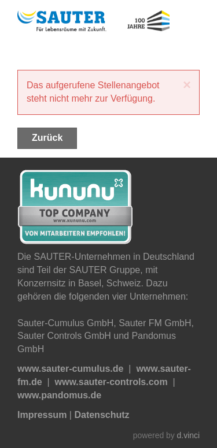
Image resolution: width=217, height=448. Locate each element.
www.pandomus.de (59, 395)
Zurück (47, 138)
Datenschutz (101, 415)
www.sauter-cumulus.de (70, 369)
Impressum (42, 415)
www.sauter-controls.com (111, 382)
